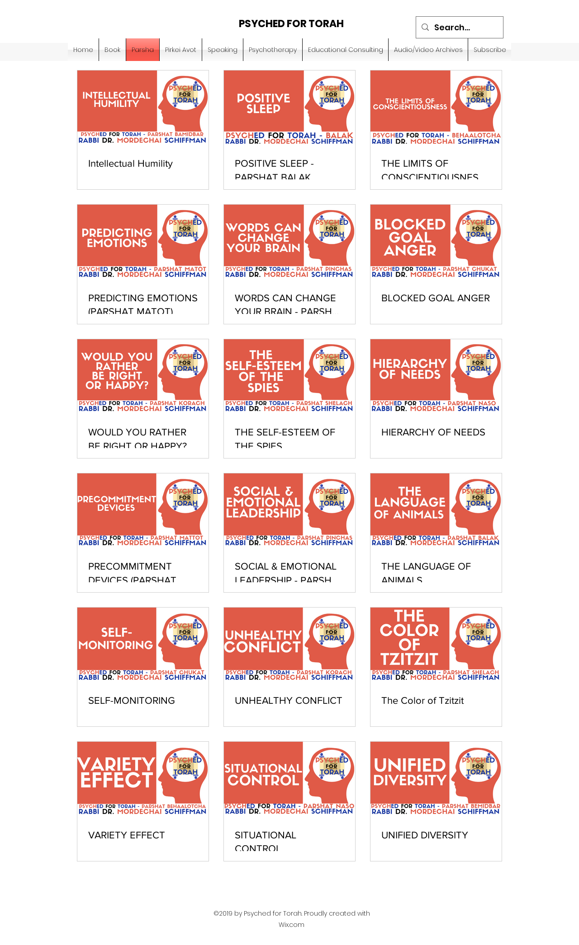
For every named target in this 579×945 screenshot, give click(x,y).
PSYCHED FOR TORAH (291, 24)
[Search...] (459, 27)
